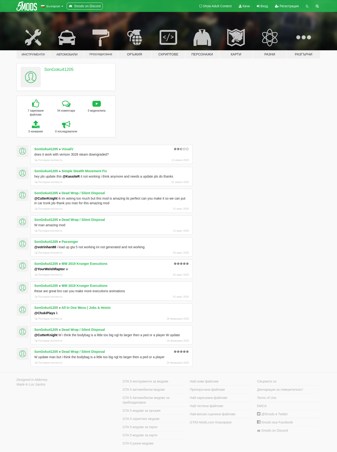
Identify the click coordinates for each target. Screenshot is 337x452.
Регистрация (287, 6)
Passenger (70, 242)
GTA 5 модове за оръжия (142, 410)
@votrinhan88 (45, 247)
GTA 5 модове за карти (140, 435)
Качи (244, 6)
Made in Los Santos (31, 384)
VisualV (67, 149)
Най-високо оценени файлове (212, 414)
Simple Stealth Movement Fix (84, 171)
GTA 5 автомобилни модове (144, 389)
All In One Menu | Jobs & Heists (86, 308)
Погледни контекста (48, 160)
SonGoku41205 (58, 69)
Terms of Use (266, 398)
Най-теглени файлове (206, 406)
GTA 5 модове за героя (140, 427)
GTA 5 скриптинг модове (141, 419)
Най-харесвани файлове (208, 398)
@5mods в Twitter (272, 414)
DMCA (262, 406)
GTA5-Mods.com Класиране (211, 422)
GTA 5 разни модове (138, 443)
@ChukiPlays (44, 313)
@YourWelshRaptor (49, 269)
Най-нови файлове (204, 381)
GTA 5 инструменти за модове (145, 381)
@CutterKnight (46, 198)
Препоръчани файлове (207, 389)
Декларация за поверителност (280, 389)
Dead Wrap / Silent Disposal (83, 193)
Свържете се (266, 381)
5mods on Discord (272, 431)
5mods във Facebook (275, 422)
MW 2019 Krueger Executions (84, 264)
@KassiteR (71, 176)
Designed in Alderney (32, 380)
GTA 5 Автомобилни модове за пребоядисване (146, 400)
